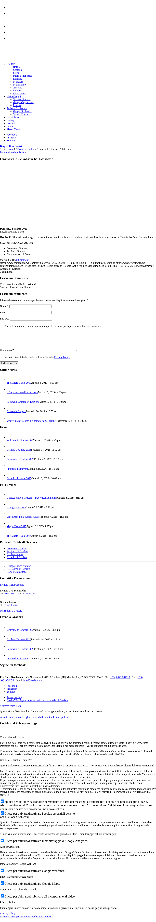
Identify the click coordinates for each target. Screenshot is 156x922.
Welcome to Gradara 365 (20, 444)
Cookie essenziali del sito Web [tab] (16, 763)
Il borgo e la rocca (16, 511)
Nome (4, 306)
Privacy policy (7, 917)
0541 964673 (11, 609)
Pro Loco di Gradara (17, 555)
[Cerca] (10, 126)
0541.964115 (12, 597)
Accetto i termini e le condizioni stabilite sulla (37, 361)
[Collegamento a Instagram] (12, 137)
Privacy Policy (62, 361)
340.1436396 (28, 597)
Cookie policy (60, 721)
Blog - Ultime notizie (11, 146)
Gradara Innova (15, 558)
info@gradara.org (32, 684)
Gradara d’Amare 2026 (19, 453)
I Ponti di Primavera (17, 472)
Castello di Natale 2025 (19, 482)
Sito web (4, 318)
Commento (7, 354)
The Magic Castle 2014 (19, 539)
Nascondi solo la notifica (40, 920)
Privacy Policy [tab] (7, 906)
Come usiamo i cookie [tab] (12, 741)
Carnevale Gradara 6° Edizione (23, 405)
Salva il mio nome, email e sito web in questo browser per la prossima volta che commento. (53, 326)
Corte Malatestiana (16, 575)
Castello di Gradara (17, 561)
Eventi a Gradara (9, 152)
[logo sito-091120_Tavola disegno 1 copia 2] (24, 58)
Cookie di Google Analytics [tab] (14, 820)
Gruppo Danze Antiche (19, 569)
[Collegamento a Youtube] (11, 140)
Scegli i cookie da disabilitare (37, 721)
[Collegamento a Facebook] (12, 134)
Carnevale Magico (16, 415)
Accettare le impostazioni (13, 920)
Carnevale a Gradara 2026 (20, 463)
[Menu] (13, 129)
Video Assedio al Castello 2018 (23, 520)
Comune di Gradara (17, 552)
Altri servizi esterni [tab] (10, 850)
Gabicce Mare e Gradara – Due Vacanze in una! (32, 501)
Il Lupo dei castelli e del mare (22, 396)
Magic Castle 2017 (16, 530)
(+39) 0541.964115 (120, 681)
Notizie (23, 152)
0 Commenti (22, 259)
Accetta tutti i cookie (11, 721)
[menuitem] (81, 6)
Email (4, 312)
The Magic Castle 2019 (19, 386)
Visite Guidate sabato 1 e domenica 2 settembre (32, 424)
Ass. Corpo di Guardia (18, 572)
